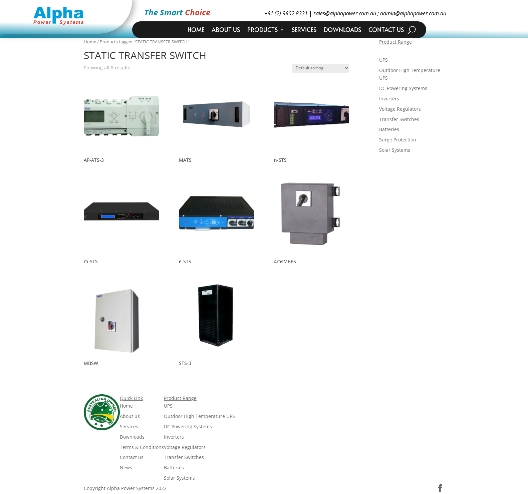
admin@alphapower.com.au (412, 13)
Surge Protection (397, 139)
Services (304, 30)
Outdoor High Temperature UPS (199, 416)
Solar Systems (394, 150)
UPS (383, 60)
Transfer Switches (399, 119)
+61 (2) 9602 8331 (286, 13)
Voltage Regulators (400, 109)
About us (226, 30)
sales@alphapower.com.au (344, 13)
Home (196, 30)
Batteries (389, 129)
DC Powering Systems (403, 88)
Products (262, 30)
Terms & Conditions (142, 447)
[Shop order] (320, 68)
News (126, 467)
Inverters (389, 98)
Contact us (386, 30)
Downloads (342, 30)
